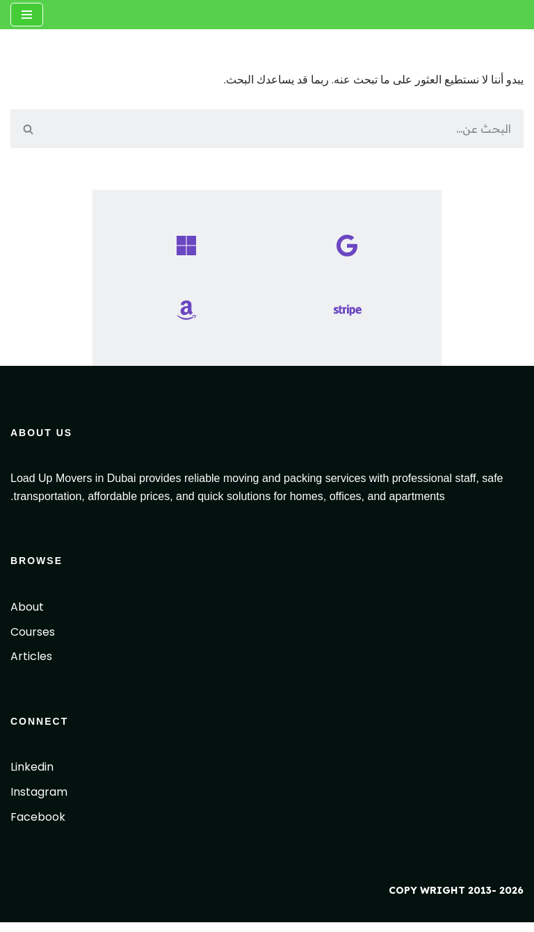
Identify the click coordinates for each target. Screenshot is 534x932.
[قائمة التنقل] (26, 14)
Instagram (38, 802)
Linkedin (32, 777)
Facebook (37, 827)
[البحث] (284, 129)
